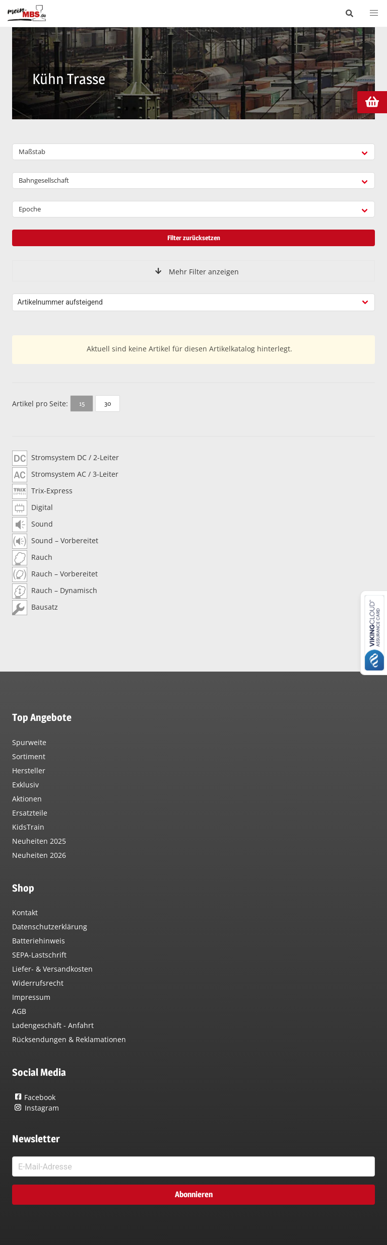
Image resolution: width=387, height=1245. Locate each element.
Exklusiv (25, 784)
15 (82, 403)
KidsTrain (28, 827)
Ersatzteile (29, 813)
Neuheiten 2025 (39, 841)
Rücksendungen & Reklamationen (69, 1039)
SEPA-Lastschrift (39, 955)
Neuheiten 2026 (39, 855)
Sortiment (28, 756)
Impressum (31, 997)
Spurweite (29, 742)
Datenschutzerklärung (49, 926)
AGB (19, 1011)
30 (107, 403)
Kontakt (25, 912)
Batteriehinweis (38, 940)
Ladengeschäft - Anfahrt (53, 1025)
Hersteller (28, 770)
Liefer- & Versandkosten (52, 969)
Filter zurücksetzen (193, 238)
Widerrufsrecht (37, 983)
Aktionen (27, 798)
